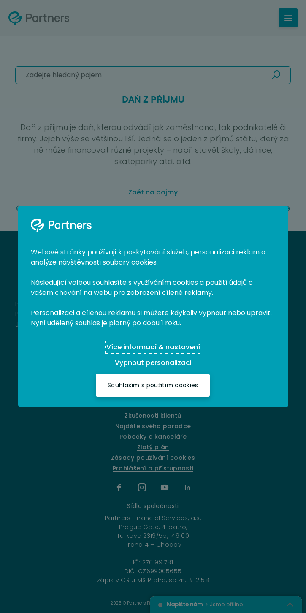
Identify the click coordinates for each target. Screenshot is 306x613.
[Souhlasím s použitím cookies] (153, 385)
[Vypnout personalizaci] (153, 363)
